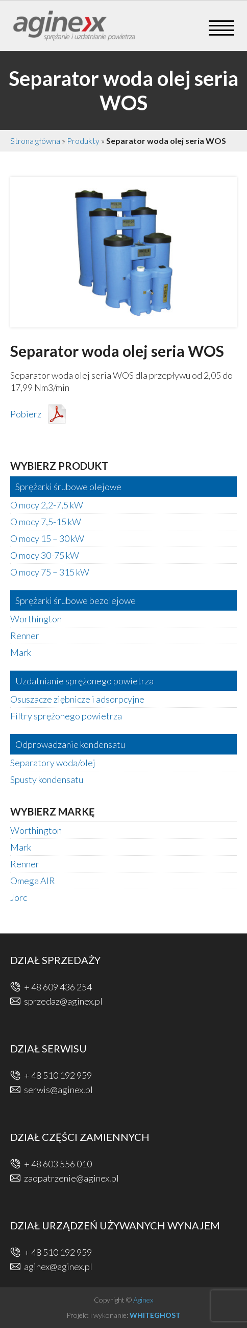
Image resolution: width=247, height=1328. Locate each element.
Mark (20, 652)
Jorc (18, 897)
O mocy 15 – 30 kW (47, 538)
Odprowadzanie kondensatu (70, 744)
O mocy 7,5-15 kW (45, 522)
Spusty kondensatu (46, 779)
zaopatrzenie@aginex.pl (71, 1178)
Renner (24, 635)
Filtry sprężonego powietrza (66, 716)
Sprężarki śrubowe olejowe (68, 486)
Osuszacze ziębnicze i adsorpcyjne (77, 699)
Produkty (83, 140)
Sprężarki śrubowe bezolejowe (75, 600)
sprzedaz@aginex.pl (63, 1001)
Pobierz (25, 413)
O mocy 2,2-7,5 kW (46, 505)
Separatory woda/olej (52, 763)
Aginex (143, 1299)
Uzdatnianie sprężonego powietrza (84, 680)
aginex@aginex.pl (58, 1266)
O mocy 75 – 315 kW (49, 572)
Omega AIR (32, 881)
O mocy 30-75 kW (44, 555)
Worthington (36, 619)
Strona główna (35, 140)
